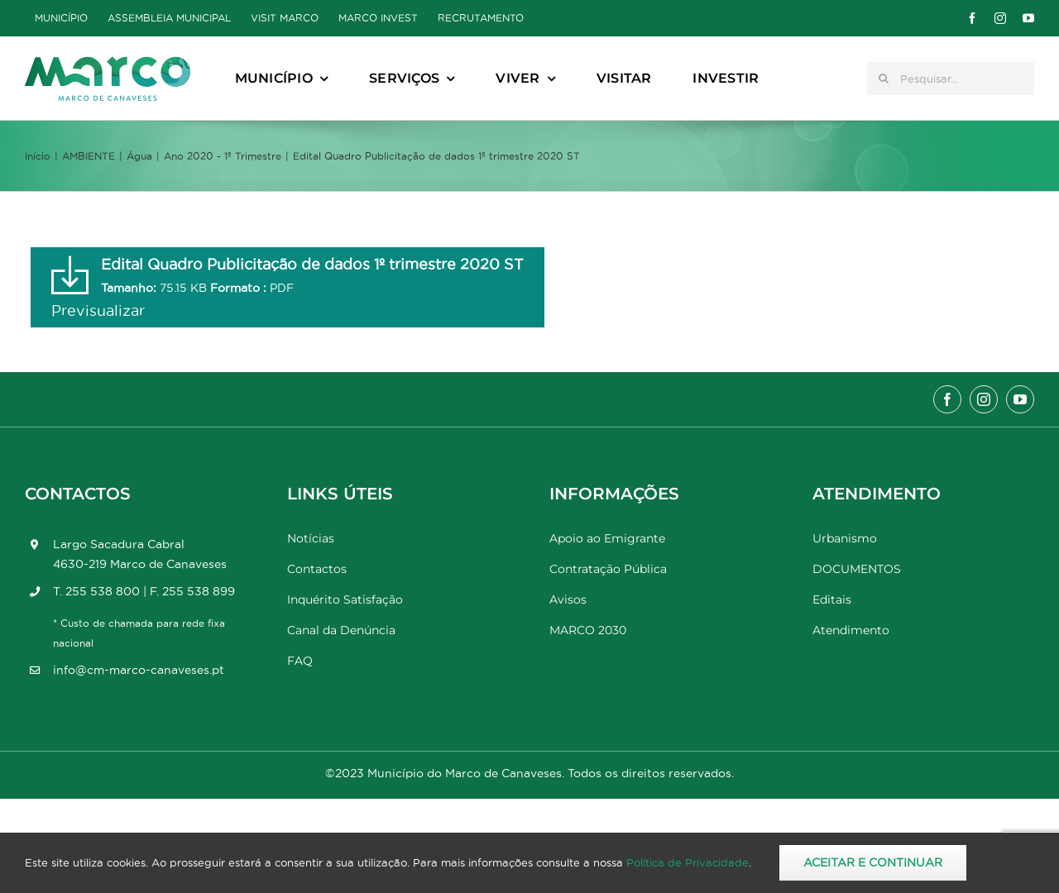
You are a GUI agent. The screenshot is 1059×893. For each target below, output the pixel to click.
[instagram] (1000, 18)
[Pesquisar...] (950, 78)
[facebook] (972, 18)
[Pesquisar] (883, 78)
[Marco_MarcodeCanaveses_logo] (107, 63)
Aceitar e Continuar (872, 862)
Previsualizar (98, 310)
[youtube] (1028, 18)
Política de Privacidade (687, 862)
